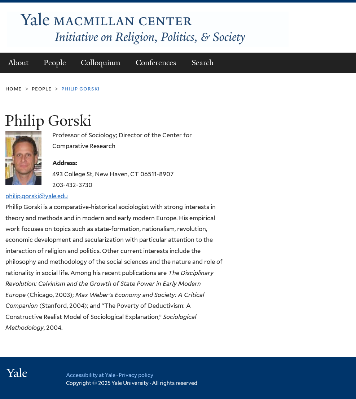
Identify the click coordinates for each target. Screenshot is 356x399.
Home (13, 88)
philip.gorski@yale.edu (36, 196)
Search (203, 63)
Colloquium (100, 63)
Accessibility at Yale (90, 375)
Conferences (156, 63)
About (18, 63)
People (55, 63)
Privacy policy (136, 375)
